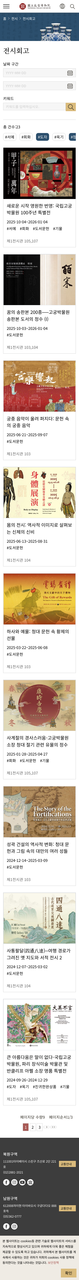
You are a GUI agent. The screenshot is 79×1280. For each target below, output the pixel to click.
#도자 (42, 137)
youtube (22, 1182)
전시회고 (29, 18)
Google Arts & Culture (30, 1182)
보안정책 (53, 1262)
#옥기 (59, 137)
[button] (62, 6)
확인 (68, 1273)
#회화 (26, 137)
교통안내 (66, 1164)
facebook (6, 1182)
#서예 (9, 137)
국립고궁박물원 (35, 6)
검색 (71, 107)
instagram (14, 1182)
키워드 (8, 98)
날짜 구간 (11, 64)
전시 (14, 18)
